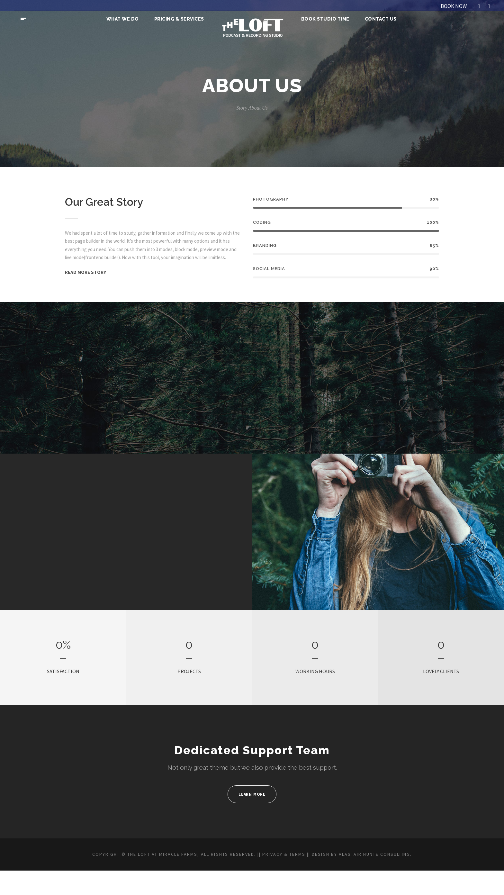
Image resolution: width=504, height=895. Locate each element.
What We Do (124, 19)
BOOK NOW (451, 6)
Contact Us (379, 19)
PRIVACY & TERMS (308, 871)
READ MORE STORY (88, 280)
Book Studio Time (325, 19)
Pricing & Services (180, 19)
